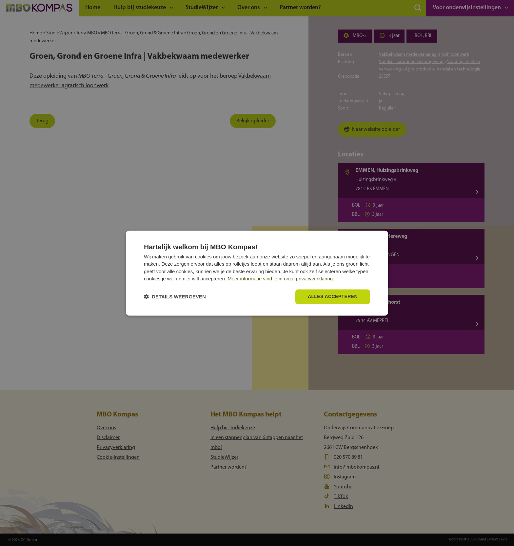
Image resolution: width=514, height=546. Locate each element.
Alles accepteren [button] (333, 296)
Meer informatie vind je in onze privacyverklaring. (280, 279)
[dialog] (257, 273)
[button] (175, 296)
